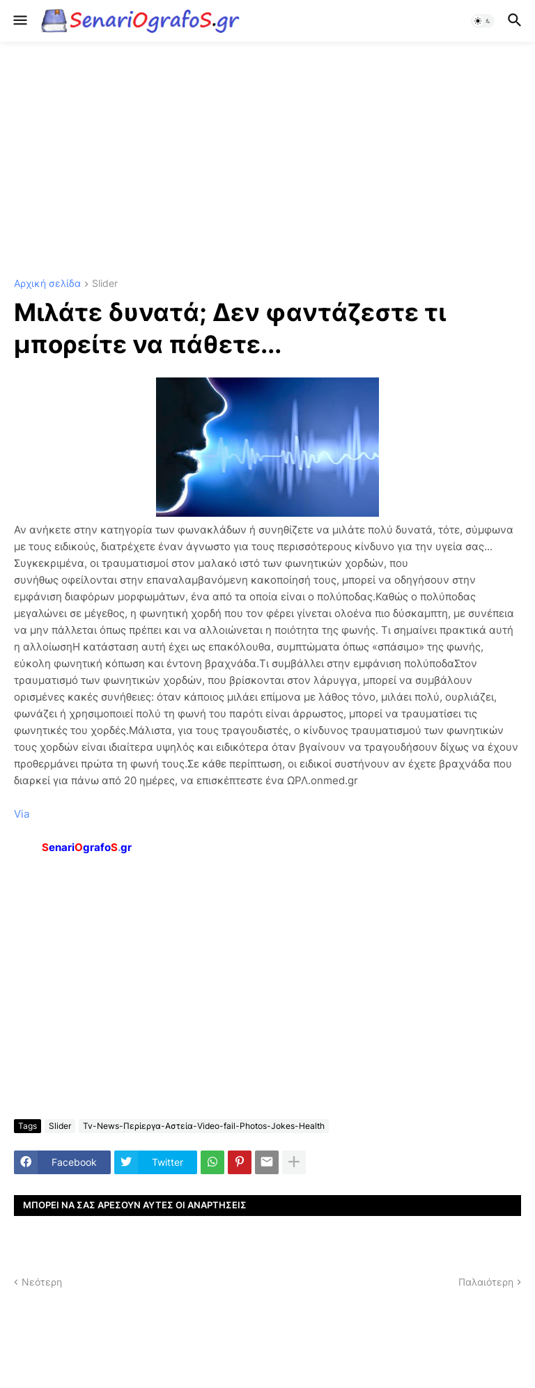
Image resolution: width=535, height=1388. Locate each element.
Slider (105, 284)
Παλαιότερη (485, 1282)
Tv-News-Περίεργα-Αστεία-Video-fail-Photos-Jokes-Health (204, 1126)
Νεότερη (42, 1282)
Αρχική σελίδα (47, 284)
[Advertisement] (267, 160)
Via (21, 813)
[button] (19, 21)
